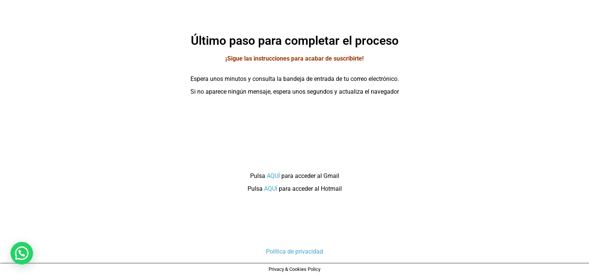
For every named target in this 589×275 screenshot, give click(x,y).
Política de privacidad (294, 251)
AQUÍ (273, 175)
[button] (22, 253)
